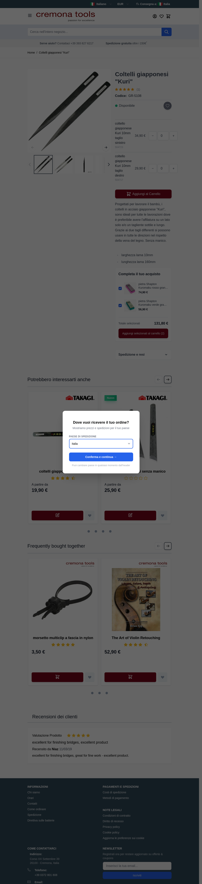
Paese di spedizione (82, 436)
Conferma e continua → (101, 457)
